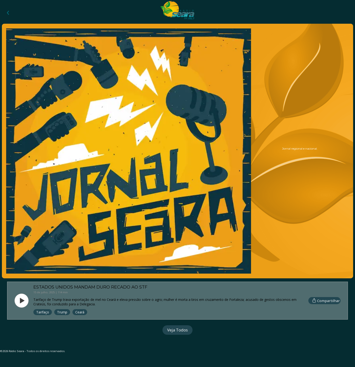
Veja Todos (177, 330)
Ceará (79, 312)
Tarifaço (42, 312)
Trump (62, 312)
